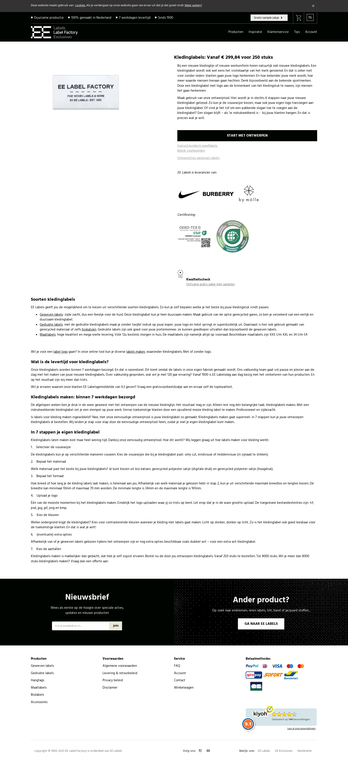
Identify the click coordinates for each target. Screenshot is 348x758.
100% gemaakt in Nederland (91, 17)
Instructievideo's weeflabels (197, 146)
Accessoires (39, 702)
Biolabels (37, 695)
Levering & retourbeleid (120, 673)
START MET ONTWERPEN (247, 136)
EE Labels (264, 751)
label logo (60, 352)
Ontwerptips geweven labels (198, 158)
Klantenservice (278, 32)
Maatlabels (47, 334)
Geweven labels (51, 314)
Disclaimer (110, 687)
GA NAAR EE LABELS (261, 624)
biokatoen (89, 329)
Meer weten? (193, 5)
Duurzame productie (49, 17)
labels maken (135, 352)
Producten (235, 32)
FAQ (177, 666)
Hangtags (37, 680)
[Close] (313, 6)
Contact (179, 680)
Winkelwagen (184, 687)
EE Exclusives (284, 751)
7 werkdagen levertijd (134, 17)
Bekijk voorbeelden (191, 150)
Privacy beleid (113, 680)
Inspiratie (255, 32)
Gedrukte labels (51, 324)
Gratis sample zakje (267, 17)
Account (311, 32)
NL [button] (310, 17)
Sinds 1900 (165, 17)
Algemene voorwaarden (120, 666)
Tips (297, 32)
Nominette (305, 751)
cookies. (80, 5)
